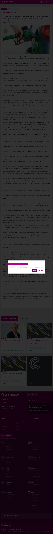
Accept (34, 270)
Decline (41, 270)
